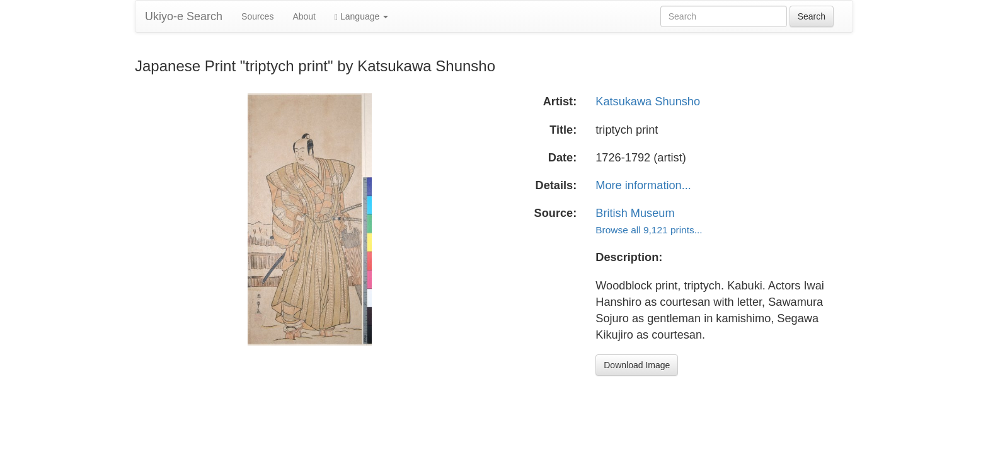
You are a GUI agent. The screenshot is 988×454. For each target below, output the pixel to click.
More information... (643, 185)
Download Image (637, 365)
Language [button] (361, 16)
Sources (257, 16)
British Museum (634, 213)
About (304, 16)
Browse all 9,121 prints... (648, 229)
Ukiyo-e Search (183, 16)
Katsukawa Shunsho (647, 101)
